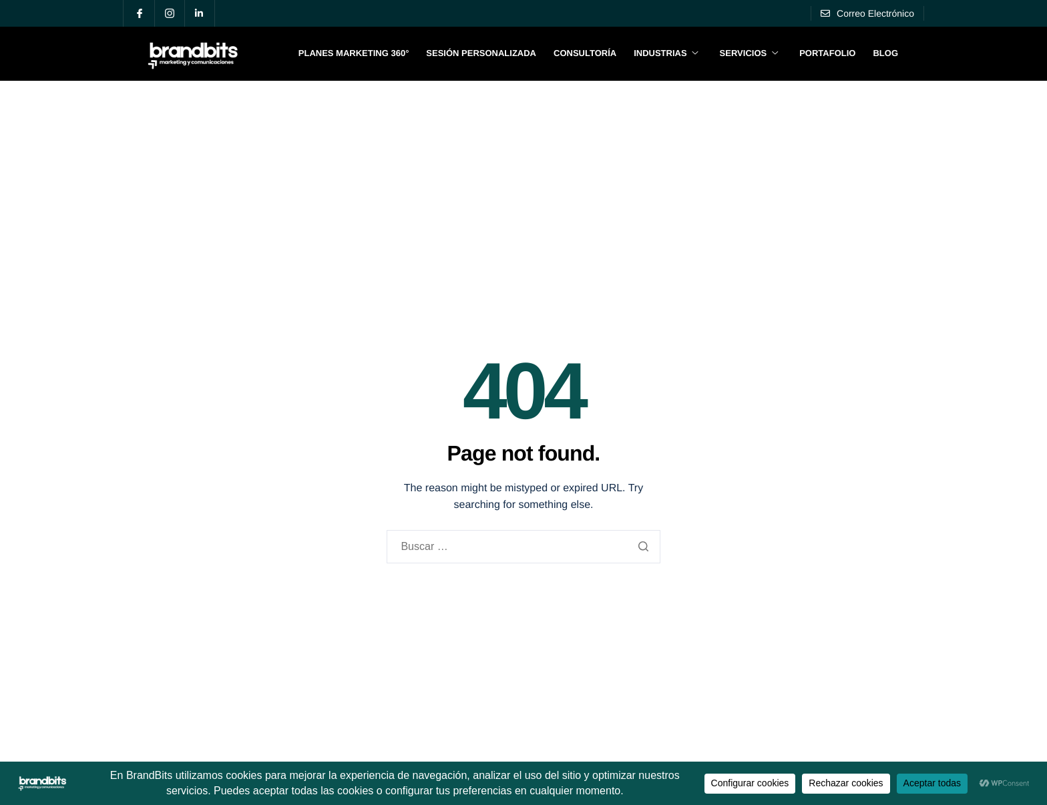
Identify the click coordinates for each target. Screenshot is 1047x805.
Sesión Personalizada (481, 53)
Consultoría (585, 53)
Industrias (666, 53)
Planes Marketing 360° (353, 53)
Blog (885, 53)
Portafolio (827, 53)
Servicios (749, 53)
